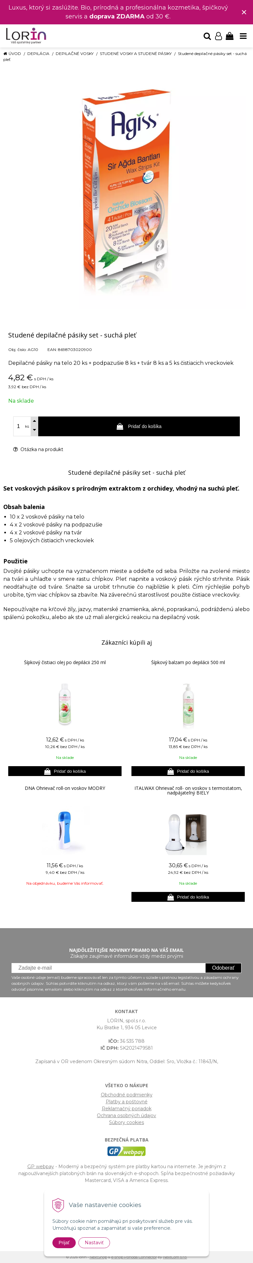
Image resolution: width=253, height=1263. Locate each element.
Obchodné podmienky (127, 1095)
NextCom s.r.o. (175, 1257)
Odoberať (223, 968)
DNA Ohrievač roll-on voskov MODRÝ (65, 788)
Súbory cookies (126, 1122)
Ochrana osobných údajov (126, 1115)
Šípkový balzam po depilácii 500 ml (188, 662)
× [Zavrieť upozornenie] (244, 12)
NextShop (98, 1257)
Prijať (64, 1242)
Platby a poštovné (127, 1102)
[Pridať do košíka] (65, 771)
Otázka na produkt (38, 449)
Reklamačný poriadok (127, 1109)
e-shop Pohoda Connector (134, 1257)
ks (27, 426)
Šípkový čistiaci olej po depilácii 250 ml (65, 662)
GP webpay (40, 1166)
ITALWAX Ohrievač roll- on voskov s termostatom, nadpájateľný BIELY (188, 790)
